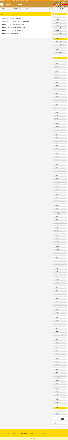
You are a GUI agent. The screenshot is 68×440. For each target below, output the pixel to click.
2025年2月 (57, 90)
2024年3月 (57, 118)
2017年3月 (57, 334)
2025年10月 (57, 71)
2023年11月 (57, 126)
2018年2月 (57, 304)
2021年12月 (57, 181)
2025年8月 (57, 77)
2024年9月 (57, 101)
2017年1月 (57, 339)
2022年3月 (57, 172)
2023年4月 (57, 140)
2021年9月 (57, 189)
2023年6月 (57, 134)
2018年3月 (57, 301)
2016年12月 (57, 342)
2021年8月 (57, 192)
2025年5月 (57, 82)
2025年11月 (57, 69)
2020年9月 (57, 222)
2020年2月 (57, 241)
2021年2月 (57, 208)
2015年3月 (57, 399)
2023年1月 (57, 148)
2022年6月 (57, 164)
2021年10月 (57, 186)
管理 (55, 423)
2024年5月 (57, 112)
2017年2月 (57, 336)
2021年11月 (57, 183)
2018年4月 (57, 298)
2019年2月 (57, 271)
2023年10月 (57, 129)
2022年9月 (57, 156)
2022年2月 (57, 175)
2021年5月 (57, 200)
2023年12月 (57, 123)
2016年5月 (57, 361)
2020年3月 (57, 238)
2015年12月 (57, 375)
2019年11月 (57, 249)
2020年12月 (57, 213)
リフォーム (57, 19)
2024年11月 (57, 99)
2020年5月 (57, 233)
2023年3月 (57, 142)
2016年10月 (57, 347)
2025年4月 (57, 85)
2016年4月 (57, 364)
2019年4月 (57, 265)
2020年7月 (57, 227)
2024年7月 (57, 107)
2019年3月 (57, 268)
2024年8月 (57, 104)
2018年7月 (57, 290)
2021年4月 (57, 202)
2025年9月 (57, 74)
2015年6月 (57, 391)
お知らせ (56, 410)
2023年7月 (57, 131)
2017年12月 (57, 309)
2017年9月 (57, 317)
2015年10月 (57, 380)
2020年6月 (57, 230)
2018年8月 (57, 287)
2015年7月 (57, 388)
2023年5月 (57, 137)
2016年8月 (57, 353)
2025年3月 (57, 88)
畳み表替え (57, 49)
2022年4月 (57, 170)
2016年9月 (57, 350)
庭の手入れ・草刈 (58, 27)
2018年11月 (57, 279)
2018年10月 (57, 282)
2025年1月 (57, 93)
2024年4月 (57, 115)
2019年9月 (57, 254)
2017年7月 (57, 323)
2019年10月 (57, 252)
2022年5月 (57, 167)
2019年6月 (57, 263)
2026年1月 (57, 63)
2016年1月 (57, 372)
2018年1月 (57, 306)
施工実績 (56, 413)
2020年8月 (57, 224)
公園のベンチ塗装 (58, 52)
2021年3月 (57, 205)
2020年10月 (57, 219)
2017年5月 (57, 328)
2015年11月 (57, 377)
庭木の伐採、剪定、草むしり (60, 41)
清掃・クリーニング (59, 33)
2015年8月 (57, 386)
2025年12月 (57, 66)
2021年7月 (57, 194)
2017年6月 (57, 325)
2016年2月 (57, 369)
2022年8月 (57, 159)
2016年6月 (57, 358)
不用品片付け (57, 22)
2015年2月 (57, 402)
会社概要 (56, 25)
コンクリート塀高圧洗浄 (59, 44)
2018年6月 (57, 293)
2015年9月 (57, 383)
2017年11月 (57, 312)
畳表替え (56, 47)
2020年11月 (57, 216)
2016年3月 (57, 366)
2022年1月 (57, 178)
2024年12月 (57, 96)
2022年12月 (57, 151)
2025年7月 (57, 79)
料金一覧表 (57, 30)
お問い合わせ (57, 16)
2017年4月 (57, 331)
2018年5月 (57, 295)
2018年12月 (57, 276)
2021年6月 (57, 197)
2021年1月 (57, 211)
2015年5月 (57, 394)
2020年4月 (57, 235)
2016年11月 (57, 345)
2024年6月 (57, 110)
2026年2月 (57, 60)
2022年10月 (57, 153)
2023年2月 (57, 145)
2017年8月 (57, 320)
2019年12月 (57, 246)
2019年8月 (57, 257)
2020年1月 (57, 243)
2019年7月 (57, 260)
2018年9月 (57, 284)
